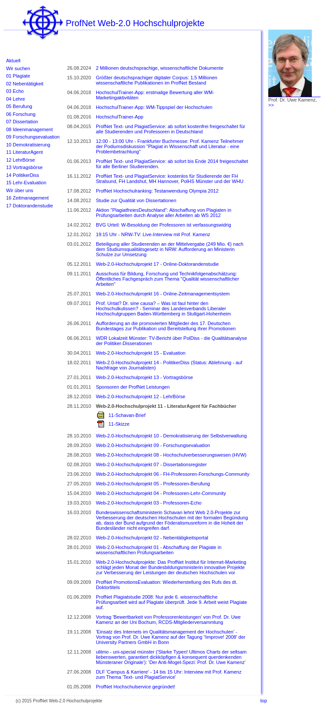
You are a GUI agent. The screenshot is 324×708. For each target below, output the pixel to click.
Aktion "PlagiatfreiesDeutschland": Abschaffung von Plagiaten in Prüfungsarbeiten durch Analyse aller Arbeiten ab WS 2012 (163, 212)
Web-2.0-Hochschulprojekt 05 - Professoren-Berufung (153, 483)
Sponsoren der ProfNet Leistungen (132, 387)
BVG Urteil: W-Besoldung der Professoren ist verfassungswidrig (163, 224)
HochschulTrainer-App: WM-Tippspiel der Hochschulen (154, 107)
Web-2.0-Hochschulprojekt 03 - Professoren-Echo (149, 502)
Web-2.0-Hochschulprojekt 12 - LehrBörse (140, 396)
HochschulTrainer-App (119, 116)
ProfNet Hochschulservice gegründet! (135, 686)
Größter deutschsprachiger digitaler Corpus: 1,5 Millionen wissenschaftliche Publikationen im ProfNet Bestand (156, 80)
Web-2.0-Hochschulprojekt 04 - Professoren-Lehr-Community (161, 493)
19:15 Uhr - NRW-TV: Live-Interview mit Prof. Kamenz (153, 234)
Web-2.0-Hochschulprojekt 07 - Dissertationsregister (151, 464)
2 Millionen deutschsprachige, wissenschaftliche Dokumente (159, 68)
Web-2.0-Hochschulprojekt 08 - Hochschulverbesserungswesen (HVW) (171, 454)
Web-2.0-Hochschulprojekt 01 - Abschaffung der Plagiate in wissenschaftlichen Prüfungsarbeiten (158, 550)
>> (271, 105)
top (263, 700)
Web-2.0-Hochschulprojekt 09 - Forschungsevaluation (153, 445)
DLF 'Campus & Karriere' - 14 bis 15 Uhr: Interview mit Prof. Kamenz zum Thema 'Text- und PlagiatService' (168, 674)
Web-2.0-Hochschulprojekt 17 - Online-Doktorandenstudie (157, 264)
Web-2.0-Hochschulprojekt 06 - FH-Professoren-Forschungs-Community (173, 474)
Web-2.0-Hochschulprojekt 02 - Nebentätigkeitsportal (152, 537)
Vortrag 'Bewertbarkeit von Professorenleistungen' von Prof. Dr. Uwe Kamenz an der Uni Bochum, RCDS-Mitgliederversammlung (168, 619)
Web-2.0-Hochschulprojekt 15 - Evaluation (141, 353)
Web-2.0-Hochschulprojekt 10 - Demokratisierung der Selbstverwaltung (171, 435)
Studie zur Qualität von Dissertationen (136, 200)
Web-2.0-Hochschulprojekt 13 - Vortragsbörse (144, 377)
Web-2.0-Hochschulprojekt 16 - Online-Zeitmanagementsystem (163, 293)
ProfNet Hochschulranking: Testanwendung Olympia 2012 (157, 190)
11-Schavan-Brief (126, 415)
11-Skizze (118, 424)
